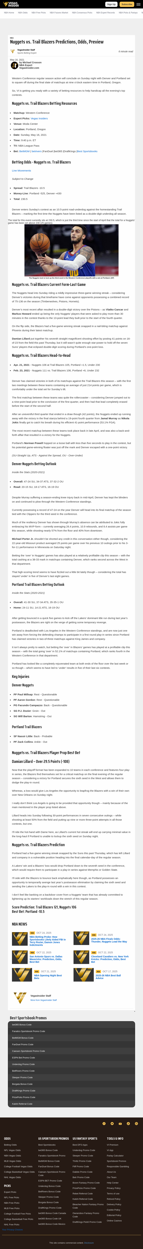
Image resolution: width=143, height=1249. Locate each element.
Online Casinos (114, 1220)
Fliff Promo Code (81, 1166)
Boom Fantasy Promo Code (86, 1182)
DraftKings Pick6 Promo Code (87, 1222)
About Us (111, 1172)
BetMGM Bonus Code (22, 1038)
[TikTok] (129, 1124)
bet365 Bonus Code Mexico (51, 1224)
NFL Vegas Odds (12, 1150)
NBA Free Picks (11, 1203)
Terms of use (113, 1193)
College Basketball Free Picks (18, 1219)
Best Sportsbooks (87, 151)
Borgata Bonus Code (22, 1084)
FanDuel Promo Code (22, 1044)
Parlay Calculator (115, 1155)
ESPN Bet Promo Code (23, 1057)
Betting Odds (10, 1145)
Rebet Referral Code (83, 1193)
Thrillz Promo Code (82, 1161)
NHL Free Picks (11, 1224)
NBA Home (9, 13)
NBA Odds (22, 13)
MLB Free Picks (12, 1208)
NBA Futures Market (59, 13)
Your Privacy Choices (12, 1229)
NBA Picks (39, 13)
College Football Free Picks (17, 1213)
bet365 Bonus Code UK (49, 1218)
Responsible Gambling (118, 1166)
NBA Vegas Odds (12, 1155)
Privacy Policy (114, 1188)
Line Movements (21, 170)
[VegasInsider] (4, 1127)
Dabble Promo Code (83, 1172)
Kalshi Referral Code (22, 1104)
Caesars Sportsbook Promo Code (28, 1051)
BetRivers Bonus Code (49, 1191)
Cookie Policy (113, 1210)
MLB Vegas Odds (12, 1161)
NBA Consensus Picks (82, 13)
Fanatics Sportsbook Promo (51, 1155)
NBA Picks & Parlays (128, 13)
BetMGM (24, 151)
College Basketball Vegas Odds (19, 1172)
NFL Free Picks (11, 1197)
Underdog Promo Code (23, 1064)
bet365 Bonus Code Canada (52, 1213)
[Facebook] (105, 1124)
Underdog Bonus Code (49, 1186)
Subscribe (127, 4)
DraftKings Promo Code (23, 1090)
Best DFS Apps (80, 1145)
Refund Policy (113, 1199)
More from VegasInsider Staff (44, 1000)
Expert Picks (10, 1192)
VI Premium (112, 1145)
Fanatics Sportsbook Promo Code (28, 1031)
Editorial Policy (114, 1215)
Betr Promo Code (81, 1177)
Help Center (113, 1182)
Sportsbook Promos (116, 1161)
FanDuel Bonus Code (48, 1166)
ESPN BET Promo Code (50, 1180)
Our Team (112, 1177)
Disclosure (89, 1243)
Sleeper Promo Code (22, 1077)
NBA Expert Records (105, 13)
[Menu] (138, 4)
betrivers (37, 151)
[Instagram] (137, 1124)
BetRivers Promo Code (23, 1071)
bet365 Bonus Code (22, 1024)
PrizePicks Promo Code (23, 1097)
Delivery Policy (114, 1204)
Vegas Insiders (39, 118)
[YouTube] (121, 1124)
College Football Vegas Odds (18, 1166)
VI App (110, 1150)
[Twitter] (113, 1124)
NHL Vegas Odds (12, 1177)
